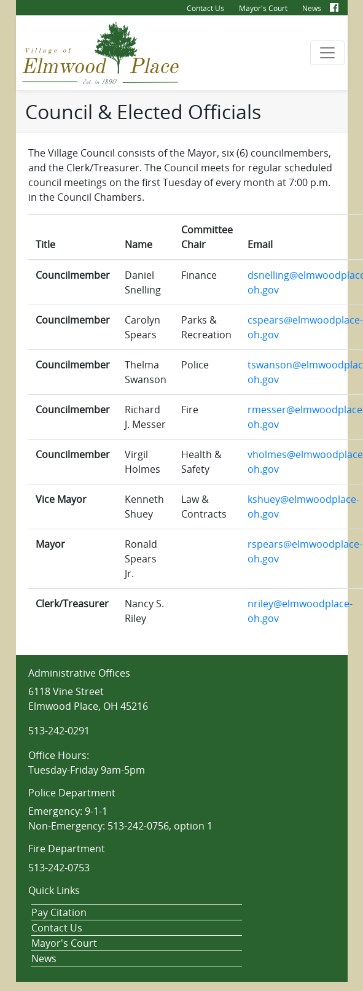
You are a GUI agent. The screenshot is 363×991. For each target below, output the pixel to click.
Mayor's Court (263, 8)
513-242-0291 (59, 730)
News (311, 8)
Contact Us (205, 8)
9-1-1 (96, 811)
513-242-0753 (59, 867)
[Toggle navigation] (327, 53)
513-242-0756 (138, 826)
